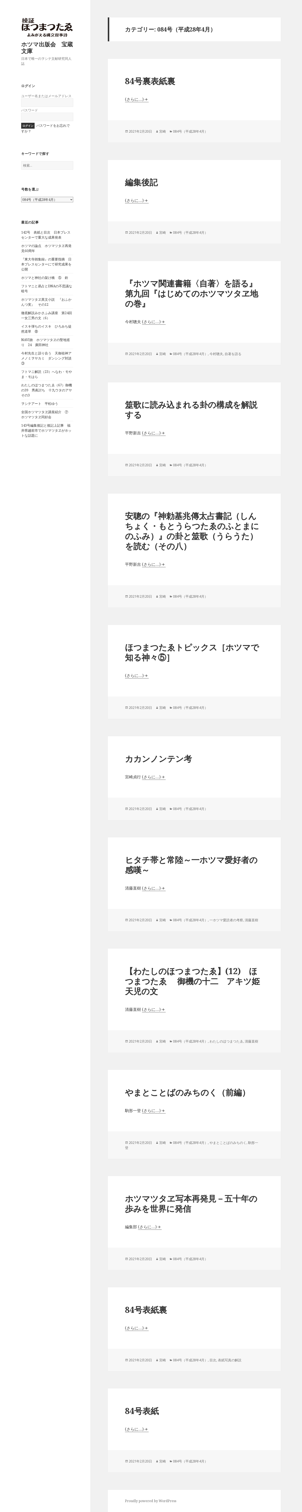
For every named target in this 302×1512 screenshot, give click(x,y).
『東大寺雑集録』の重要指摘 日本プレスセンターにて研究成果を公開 (46, 264)
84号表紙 (142, 1410)
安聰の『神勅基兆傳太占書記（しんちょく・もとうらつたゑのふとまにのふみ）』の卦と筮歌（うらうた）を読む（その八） (192, 530)
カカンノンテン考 (158, 758)
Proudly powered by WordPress (150, 1501)
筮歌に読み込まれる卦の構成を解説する (191, 409)
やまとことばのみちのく (228, 1142)
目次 (213, 1360)
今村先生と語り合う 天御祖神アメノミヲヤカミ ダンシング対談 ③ (48, 358)
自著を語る (233, 354)
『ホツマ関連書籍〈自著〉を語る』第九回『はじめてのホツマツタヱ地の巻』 (191, 293)
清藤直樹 (251, 920)
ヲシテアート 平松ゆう (39, 403)
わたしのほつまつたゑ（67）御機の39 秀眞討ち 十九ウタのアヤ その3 (48, 390)
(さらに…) (134, 99)
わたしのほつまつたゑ (226, 1041)
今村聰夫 (216, 354)
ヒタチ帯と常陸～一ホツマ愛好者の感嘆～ (191, 864)
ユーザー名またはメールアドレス (46, 96)
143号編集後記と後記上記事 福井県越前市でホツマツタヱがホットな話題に (46, 430)
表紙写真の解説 (229, 1360)
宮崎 (162, 131)
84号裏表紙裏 (150, 80)
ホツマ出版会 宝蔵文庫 (47, 47)
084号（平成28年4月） (190, 131)
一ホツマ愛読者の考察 (226, 920)
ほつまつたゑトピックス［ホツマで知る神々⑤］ (192, 652)
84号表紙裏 (154, 1309)
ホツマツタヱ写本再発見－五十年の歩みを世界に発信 (191, 1203)
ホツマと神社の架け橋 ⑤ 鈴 (44, 277)
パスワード (29, 110)
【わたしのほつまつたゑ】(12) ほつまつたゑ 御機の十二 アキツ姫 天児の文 (192, 981)
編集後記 (141, 182)
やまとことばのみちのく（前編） (187, 1092)
